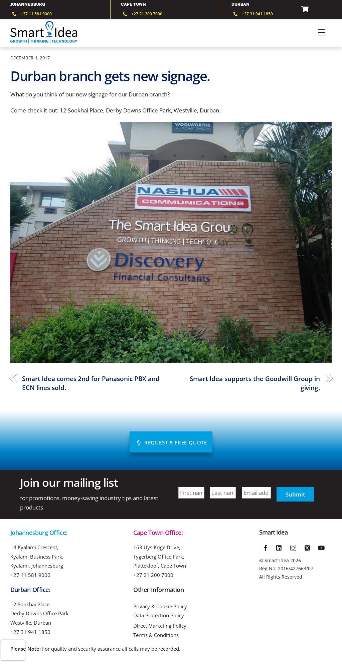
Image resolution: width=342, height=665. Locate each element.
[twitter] (307, 546)
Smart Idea (277, 560)
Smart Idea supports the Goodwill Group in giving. (255, 383)
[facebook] (265, 546)
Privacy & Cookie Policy (160, 606)
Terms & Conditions (156, 635)
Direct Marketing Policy (159, 626)
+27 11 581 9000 (30, 575)
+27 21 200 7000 (153, 575)
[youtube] (321, 546)
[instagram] (293, 546)
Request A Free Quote (171, 442)
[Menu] (321, 32)
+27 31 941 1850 (30, 632)
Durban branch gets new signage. (110, 76)
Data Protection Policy (158, 615)
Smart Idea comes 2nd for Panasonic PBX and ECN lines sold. (91, 383)
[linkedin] (279, 546)
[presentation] (13, 650)
